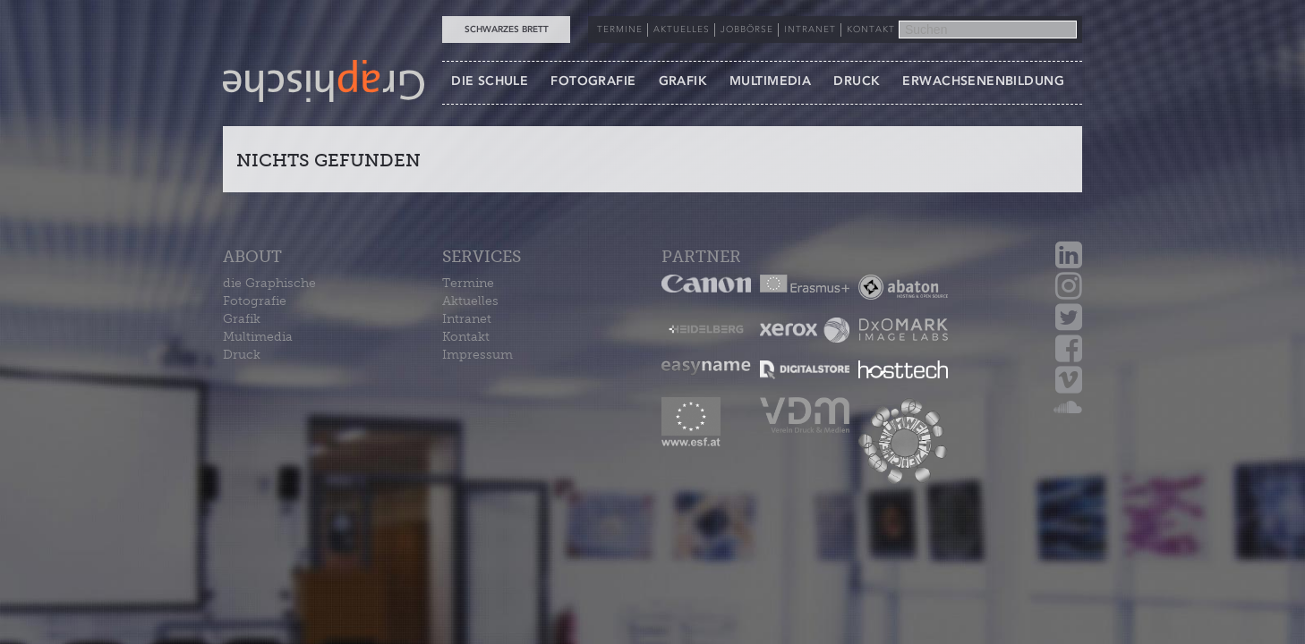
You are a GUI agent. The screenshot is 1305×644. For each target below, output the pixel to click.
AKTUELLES (681, 29)
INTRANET (810, 29)
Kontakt (466, 336)
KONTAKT (871, 29)
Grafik (241, 319)
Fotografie (254, 301)
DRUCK (856, 81)
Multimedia (258, 336)
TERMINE (620, 29)
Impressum (477, 354)
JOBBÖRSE (747, 29)
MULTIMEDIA (770, 81)
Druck (241, 354)
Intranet (466, 319)
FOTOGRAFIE (592, 81)
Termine (468, 283)
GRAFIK (683, 81)
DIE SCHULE (489, 81)
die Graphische (269, 283)
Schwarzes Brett (507, 29)
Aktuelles (470, 301)
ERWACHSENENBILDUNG (983, 81)
